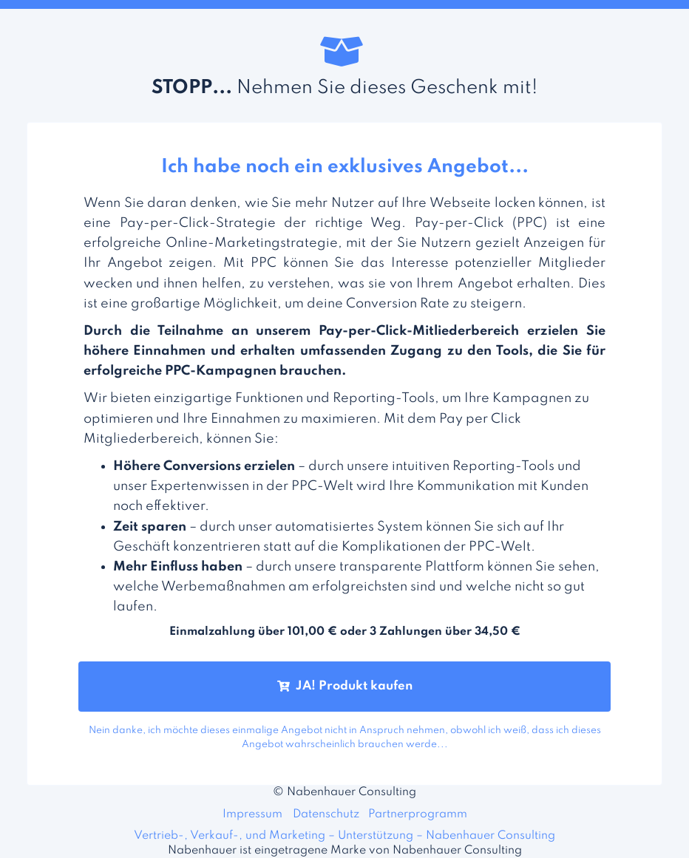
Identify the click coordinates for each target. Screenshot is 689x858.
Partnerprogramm (417, 814)
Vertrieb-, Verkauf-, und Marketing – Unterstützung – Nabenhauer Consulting (344, 836)
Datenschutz (326, 814)
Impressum (252, 814)
